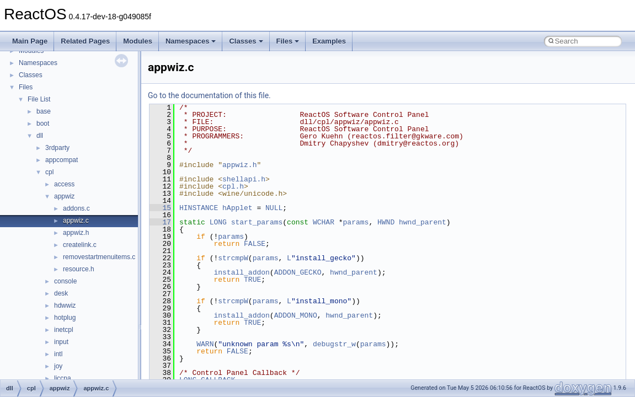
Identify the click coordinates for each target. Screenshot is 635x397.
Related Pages (85, 41)
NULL (273, 208)
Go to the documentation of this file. (209, 95)
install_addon (241, 272)
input (61, 342)
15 (160, 208)
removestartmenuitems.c (99, 257)
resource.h (78, 269)
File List (39, 99)
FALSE (254, 244)
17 (160, 222)
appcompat (61, 160)
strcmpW (233, 258)
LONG (218, 222)
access (64, 184)
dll (39, 136)
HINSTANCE (198, 208)
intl (58, 354)
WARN (205, 344)
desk (61, 293)
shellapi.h (243, 179)
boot (42, 123)
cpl (49, 172)
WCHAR (323, 222)
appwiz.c (76, 220)
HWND (385, 222)
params (356, 222)
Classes (246, 41)
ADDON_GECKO (298, 272)
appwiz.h (76, 233)
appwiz (64, 196)
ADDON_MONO (295, 315)
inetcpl (63, 330)
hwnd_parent (422, 222)
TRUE (252, 280)
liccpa (62, 378)
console (65, 281)
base (43, 111)
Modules (137, 41)
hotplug (65, 317)
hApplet (237, 208)
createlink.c (80, 245)
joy (58, 366)
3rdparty (57, 148)
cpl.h (233, 186)
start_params (257, 222)
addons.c (76, 208)
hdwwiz (65, 305)
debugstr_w (334, 344)
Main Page (29, 41)
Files (288, 41)
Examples (329, 41)
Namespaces (191, 41)
